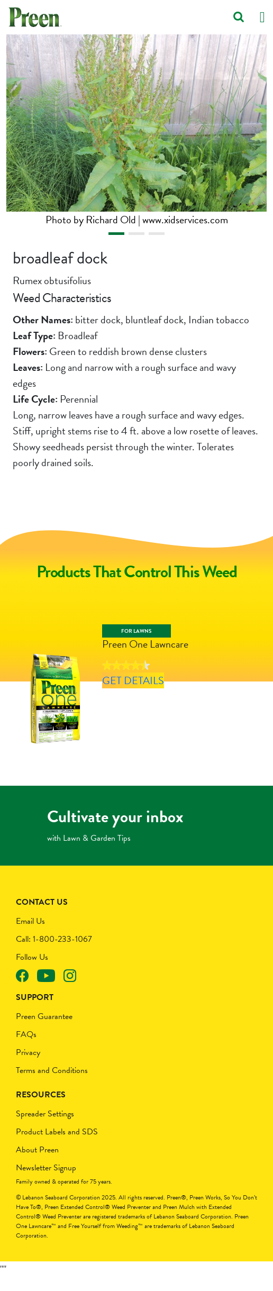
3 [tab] (157, 233)
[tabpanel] (136, 131)
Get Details (130, 698)
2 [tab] (136, 233)
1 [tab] (116, 233)
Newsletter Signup (46, 1181)
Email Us (30, 935)
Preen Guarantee (44, 1030)
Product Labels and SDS (57, 1145)
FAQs (26, 1048)
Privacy (28, 1066)
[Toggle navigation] (262, 17)
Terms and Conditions (52, 1084)
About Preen (37, 1163)
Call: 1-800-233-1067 (54, 953)
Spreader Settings (45, 1127)
